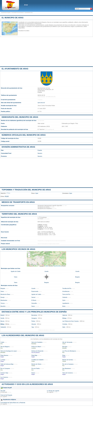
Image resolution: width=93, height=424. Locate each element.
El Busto (33, 300)
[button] (29, 253)
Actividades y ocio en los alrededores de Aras (27, 384)
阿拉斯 (7, 196)
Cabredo (64, 297)
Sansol (33, 297)
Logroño (51, 392)
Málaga (64, 318)
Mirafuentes (4, 300)
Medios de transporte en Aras (18, 202)
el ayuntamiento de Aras (15, 69)
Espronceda (34, 291)
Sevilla (2, 318)
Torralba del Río (66, 288)
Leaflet (46, 266)
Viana (15, 277)
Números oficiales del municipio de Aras (24, 135)
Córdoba (64, 324)
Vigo (32, 327)
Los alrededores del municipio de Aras (23, 335)
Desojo (2, 297)
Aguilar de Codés (15, 271)
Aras (26, 5)
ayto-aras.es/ (41, 102)
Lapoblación (65, 303)
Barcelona (34, 315)
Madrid (2, 315)
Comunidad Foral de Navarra (17, 12)
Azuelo (46, 271)
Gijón (63, 327)
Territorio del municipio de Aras (19, 214)
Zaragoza (34, 318)
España (40, 150)
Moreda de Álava (5, 294)
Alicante (33, 324)
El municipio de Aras (12, 18)
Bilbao (2, 324)
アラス (8, 193)
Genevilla (34, 303)
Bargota (77, 277)
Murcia (2, 321)
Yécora (3, 303)
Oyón (63, 300)
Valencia (64, 315)
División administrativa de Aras (18, 147)
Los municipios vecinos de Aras (18, 249)
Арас (36, 193)
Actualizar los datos (23, 30)
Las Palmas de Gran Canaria (70, 321)
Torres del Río (66, 294)
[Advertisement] (46, 52)
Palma (33, 321)
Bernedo (4, 392)
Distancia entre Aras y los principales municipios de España (34, 312)
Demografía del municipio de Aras (20, 117)
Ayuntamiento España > (6, 12)
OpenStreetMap (57, 266)
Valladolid (3, 327)
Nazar (33, 306)
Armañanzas (65, 291)
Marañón (3, 306)
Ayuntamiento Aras (29, 12)
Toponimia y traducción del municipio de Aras (26, 190)
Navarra (40, 153)
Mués (63, 306)
